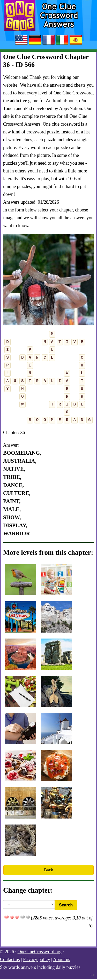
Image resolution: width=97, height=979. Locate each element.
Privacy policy (36, 959)
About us (61, 959)
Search (66, 905)
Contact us (10, 959)
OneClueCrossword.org (40, 951)
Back (48, 870)
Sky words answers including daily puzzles (40, 967)
